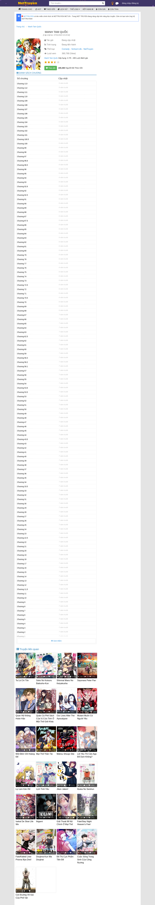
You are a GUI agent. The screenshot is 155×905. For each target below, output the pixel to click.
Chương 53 (21, 396)
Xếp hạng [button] (88, 9)
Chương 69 (21, 306)
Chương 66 (21, 319)
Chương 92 (21, 191)
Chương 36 (21, 474)
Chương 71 (21, 294)
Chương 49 (21, 414)
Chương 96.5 (22, 165)
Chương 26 (21, 521)
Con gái (100, 9)
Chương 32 (21, 495)
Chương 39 (21, 461)
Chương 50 (21, 409)
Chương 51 (21, 405)
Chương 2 (21, 632)
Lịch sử (62, 9)
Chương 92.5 (22, 195)
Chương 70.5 (22, 298)
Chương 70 (21, 302)
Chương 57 (21, 371)
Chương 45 (21, 431)
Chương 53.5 (22, 392)
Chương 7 (21, 611)
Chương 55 (21, 379)
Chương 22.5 (22, 538)
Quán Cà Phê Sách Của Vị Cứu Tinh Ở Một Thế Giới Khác (46, 718)
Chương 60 (21, 349)
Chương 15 (21, 572)
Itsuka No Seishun (86, 791)
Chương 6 (21, 615)
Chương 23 (21, 534)
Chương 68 (21, 311)
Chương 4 (21, 624)
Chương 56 (21, 375)
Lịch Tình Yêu (43, 791)
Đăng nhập (126, 3)
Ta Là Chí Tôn (22, 680)
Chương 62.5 (22, 336)
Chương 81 (21, 246)
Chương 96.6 (22, 161)
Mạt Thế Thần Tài (45, 753)
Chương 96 (21, 169)
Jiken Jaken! (63, 791)
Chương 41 (21, 452)
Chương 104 (22, 122)
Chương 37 (21, 469)
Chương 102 (22, 131)
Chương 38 (21, 465)
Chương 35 (21, 478)
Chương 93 (21, 182)
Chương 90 (21, 204)
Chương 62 (21, 341)
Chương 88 (21, 212)
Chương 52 (21, 401)
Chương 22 (21, 542)
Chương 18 (21, 559)
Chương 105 (22, 118)
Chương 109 (22, 101)
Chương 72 (21, 289)
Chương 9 (21, 602)
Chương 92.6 (22, 186)
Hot (38, 9)
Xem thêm (56, 641)
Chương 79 (21, 255)
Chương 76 (21, 268)
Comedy (66, 49)
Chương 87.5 (22, 221)
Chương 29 (21, 508)
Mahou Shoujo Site (66, 753)
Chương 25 (21, 525)
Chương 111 (22, 92)
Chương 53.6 (22, 388)
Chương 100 (22, 144)
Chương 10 (21, 598)
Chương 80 (21, 251)
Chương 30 (21, 504)
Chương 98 (21, 152)
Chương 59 (21, 354)
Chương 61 (21, 345)
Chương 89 (21, 208)
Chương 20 (21, 551)
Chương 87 (21, 216)
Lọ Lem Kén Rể (23, 791)
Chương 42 (21, 448)
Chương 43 (21, 444)
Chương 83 (21, 238)
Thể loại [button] (75, 9)
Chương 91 (21, 199)
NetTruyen (88, 49)
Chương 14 (21, 576)
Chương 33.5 (22, 486)
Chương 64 (21, 328)
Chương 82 (21, 242)
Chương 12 (21, 585)
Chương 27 (21, 516)
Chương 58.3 (22, 358)
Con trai (113, 9)
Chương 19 (21, 555)
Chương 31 (21, 499)
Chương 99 (21, 148)
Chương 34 (21, 482)
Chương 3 (21, 628)
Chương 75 (21, 272)
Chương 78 (21, 259)
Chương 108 (22, 105)
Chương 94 (21, 178)
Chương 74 (21, 276)
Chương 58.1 (22, 366)
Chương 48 (21, 418)
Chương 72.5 (22, 285)
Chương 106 (22, 114)
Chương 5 (21, 619)
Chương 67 (21, 315)
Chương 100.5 (23, 139)
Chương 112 (22, 88)
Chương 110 (22, 96)
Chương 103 (22, 126)
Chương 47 (21, 422)
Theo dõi (49, 9)
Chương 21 (21, 546)
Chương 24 (21, 529)
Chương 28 (21, 512)
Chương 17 (21, 564)
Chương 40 (21, 456)
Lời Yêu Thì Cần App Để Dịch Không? (85, 756)
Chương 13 (21, 581)
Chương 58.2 (22, 362)
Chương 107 (22, 109)
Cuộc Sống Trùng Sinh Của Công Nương (86, 860)
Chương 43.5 (22, 439)
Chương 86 (21, 225)
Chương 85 (21, 229)
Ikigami (40, 822)
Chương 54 (21, 384)
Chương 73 (21, 281)
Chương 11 (21, 594)
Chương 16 (21, 568)
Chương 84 (21, 234)
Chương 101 (22, 135)
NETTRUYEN (28, 16)
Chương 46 (21, 426)
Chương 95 (21, 174)
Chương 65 (21, 324)
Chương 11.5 (22, 589)
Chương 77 (21, 264)
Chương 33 (21, 491)
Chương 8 (21, 606)
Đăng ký (135, 3)
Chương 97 (21, 156)
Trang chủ (25, 9)
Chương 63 (21, 332)
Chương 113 (22, 84)
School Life (76, 49)
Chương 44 (21, 435)
